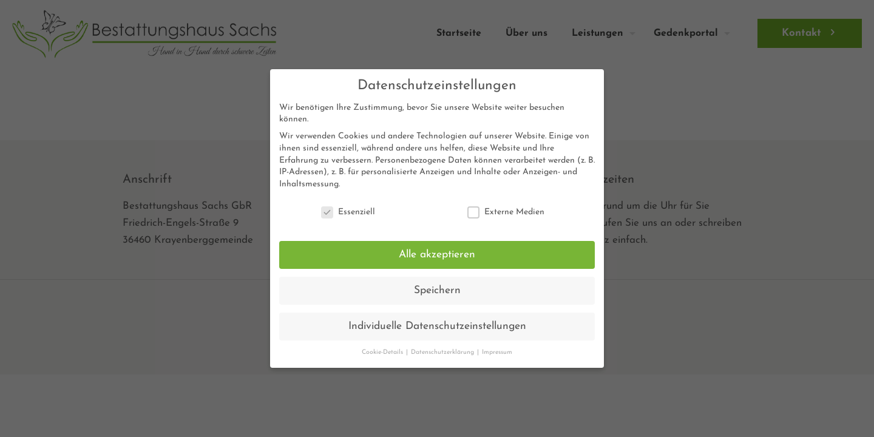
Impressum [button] (497, 352)
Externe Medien (505, 212)
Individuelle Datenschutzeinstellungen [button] (437, 326)
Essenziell (348, 212)
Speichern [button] (437, 290)
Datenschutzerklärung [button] (443, 352)
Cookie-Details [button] (383, 352)
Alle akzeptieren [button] (437, 254)
